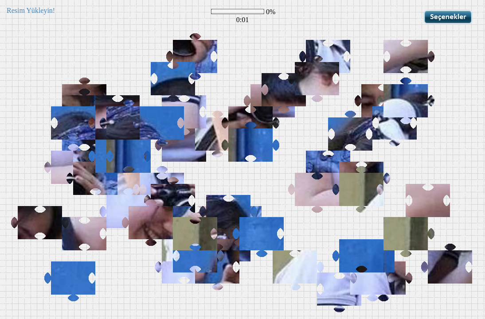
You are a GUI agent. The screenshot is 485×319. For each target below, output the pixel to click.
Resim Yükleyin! (31, 10)
